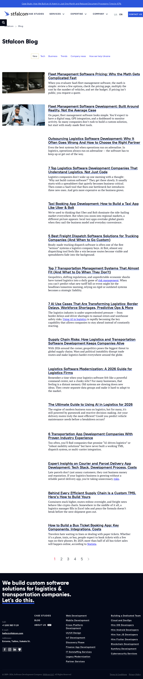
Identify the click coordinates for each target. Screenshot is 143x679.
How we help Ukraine (99, 56)
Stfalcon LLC (48, 674)
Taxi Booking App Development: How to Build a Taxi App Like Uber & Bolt (93, 205)
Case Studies (35, 13)
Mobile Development (77, 620)
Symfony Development (123, 648)
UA (115, 14)
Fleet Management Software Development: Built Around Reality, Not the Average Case (93, 108)
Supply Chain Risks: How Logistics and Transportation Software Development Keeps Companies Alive (92, 341)
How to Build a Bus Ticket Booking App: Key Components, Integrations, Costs (83, 527)
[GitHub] (19, 649)
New (35, 56)
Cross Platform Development (74, 626)
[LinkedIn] (14, 649)
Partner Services (75, 661)
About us (42, 625)
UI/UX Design (73, 632)
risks (116, 479)
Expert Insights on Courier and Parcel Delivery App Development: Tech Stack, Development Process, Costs (92, 465)
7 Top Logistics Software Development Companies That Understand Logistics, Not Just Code (92, 170)
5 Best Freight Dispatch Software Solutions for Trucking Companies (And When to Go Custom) (93, 238)
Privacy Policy (135, 674)
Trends (64, 56)
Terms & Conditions (118, 674)
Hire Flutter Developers (124, 639)
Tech (42, 56)
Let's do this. (18, 600)
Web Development (76, 615)
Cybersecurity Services (124, 653)
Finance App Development (80, 647)
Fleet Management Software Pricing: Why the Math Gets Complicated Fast (94, 76)
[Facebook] (4, 649)
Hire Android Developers (125, 629)
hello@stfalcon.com (12, 633)
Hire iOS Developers (122, 625)
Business (52, 56)
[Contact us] (135, 14)
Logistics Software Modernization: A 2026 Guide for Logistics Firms (90, 371)
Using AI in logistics (74, 319)
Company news (78, 56)
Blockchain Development (125, 644)
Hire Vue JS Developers (124, 634)
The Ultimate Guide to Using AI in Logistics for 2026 (90, 404)
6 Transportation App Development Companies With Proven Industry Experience (90, 436)
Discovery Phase (75, 642)
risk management (108, 280)
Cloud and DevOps (121, 620)
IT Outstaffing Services (79, 651)
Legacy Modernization (78, 656)
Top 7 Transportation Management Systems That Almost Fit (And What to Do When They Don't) (93, 270)
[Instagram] (9, 649)
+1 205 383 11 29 (10, 625)
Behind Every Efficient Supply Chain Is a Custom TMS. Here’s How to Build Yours (92, 495)
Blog (37, 620)
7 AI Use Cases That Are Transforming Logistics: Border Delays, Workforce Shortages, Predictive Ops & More (93, 305)
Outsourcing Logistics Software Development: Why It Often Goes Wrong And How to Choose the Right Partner (94, 140)
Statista (91, 544)
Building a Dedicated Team (126, 615)
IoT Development (75, 637)
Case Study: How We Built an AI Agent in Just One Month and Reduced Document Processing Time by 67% (71, 3)
